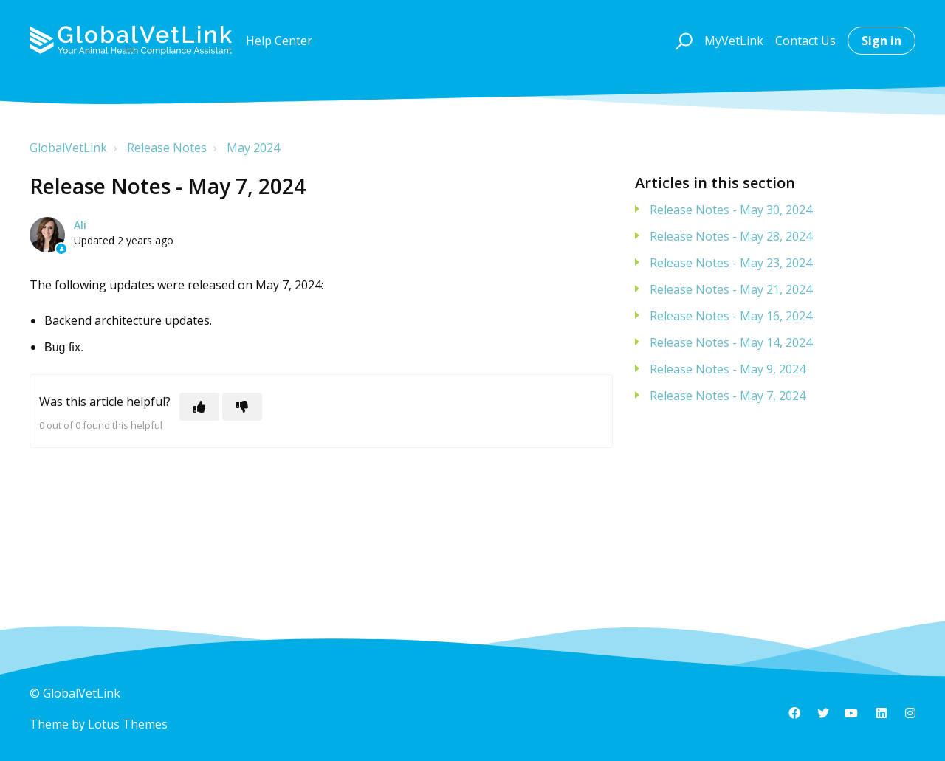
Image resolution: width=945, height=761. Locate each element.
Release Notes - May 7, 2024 (727, 396)
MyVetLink (733, 40)
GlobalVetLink (68, 148)
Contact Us (805, 40)
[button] (682, 40)
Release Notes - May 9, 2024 (727, 369)
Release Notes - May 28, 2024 (731, 236)
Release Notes (167, 148)
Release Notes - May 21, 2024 (731, 289)
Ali (80, 225)
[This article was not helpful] (242, 407)
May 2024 (253, 148)
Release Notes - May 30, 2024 (731, 210)
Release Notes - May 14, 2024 (731, 342)
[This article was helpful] (199, 407)
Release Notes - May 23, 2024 (731, 263)
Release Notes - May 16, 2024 (731, 316)
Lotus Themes (128, 724)
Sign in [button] (881, 40)
